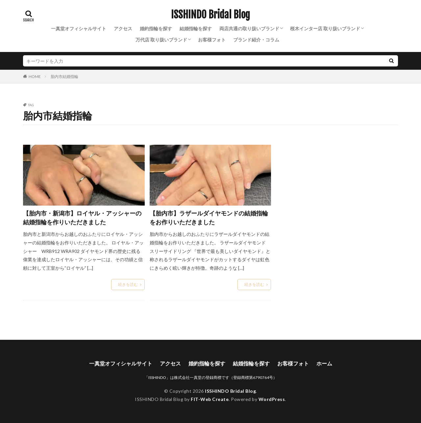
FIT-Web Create (210, 399)
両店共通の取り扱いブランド (249, 28)
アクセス (123, 28)
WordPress (272, 399)
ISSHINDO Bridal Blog (210, 15)
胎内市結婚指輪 (64, 76)
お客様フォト (212, 39)
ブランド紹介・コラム (256, 39)
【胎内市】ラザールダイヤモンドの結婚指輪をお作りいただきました (209, 218)
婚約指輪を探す (156, 28)
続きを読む (128, 284)
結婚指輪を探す (196, 28)
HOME (35, 76)
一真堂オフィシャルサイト (78, 28)
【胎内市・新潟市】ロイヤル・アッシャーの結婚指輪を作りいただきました (82, 218)
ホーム (324, 363)
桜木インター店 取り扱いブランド (325, 28)
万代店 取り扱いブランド (161, 39)
